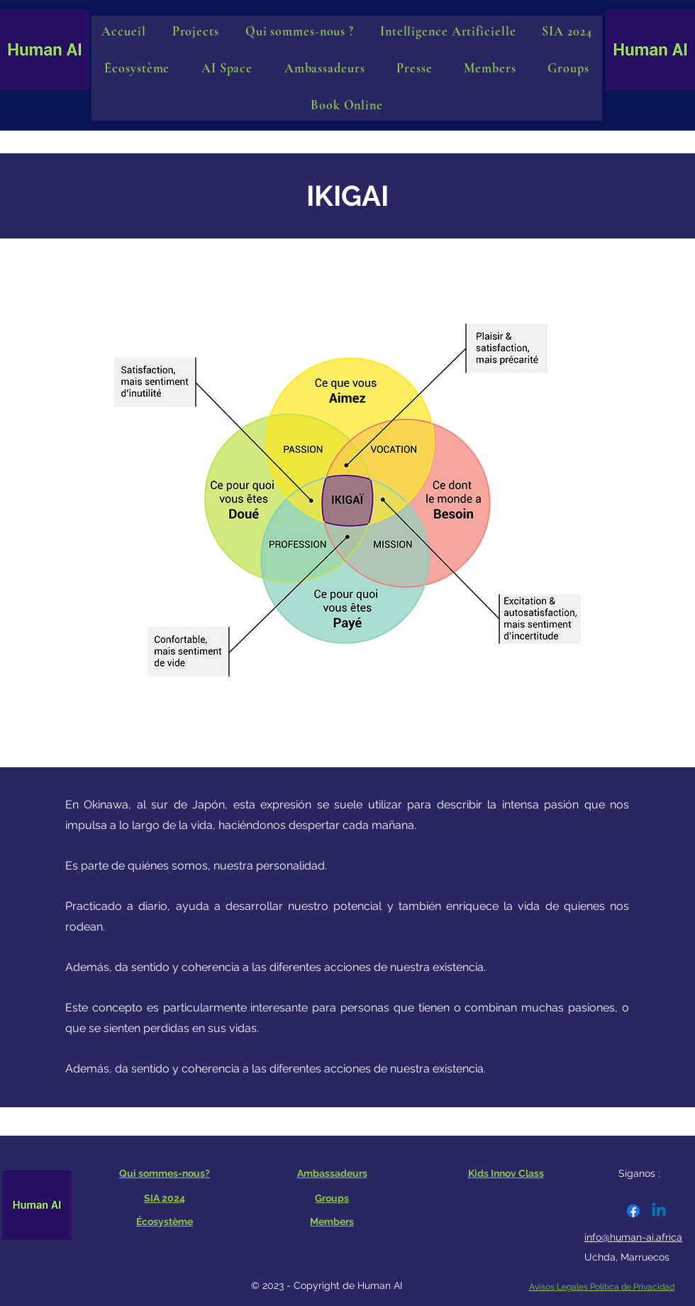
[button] (227, 68)
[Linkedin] (658, 1210)
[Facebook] (633, 1210)
